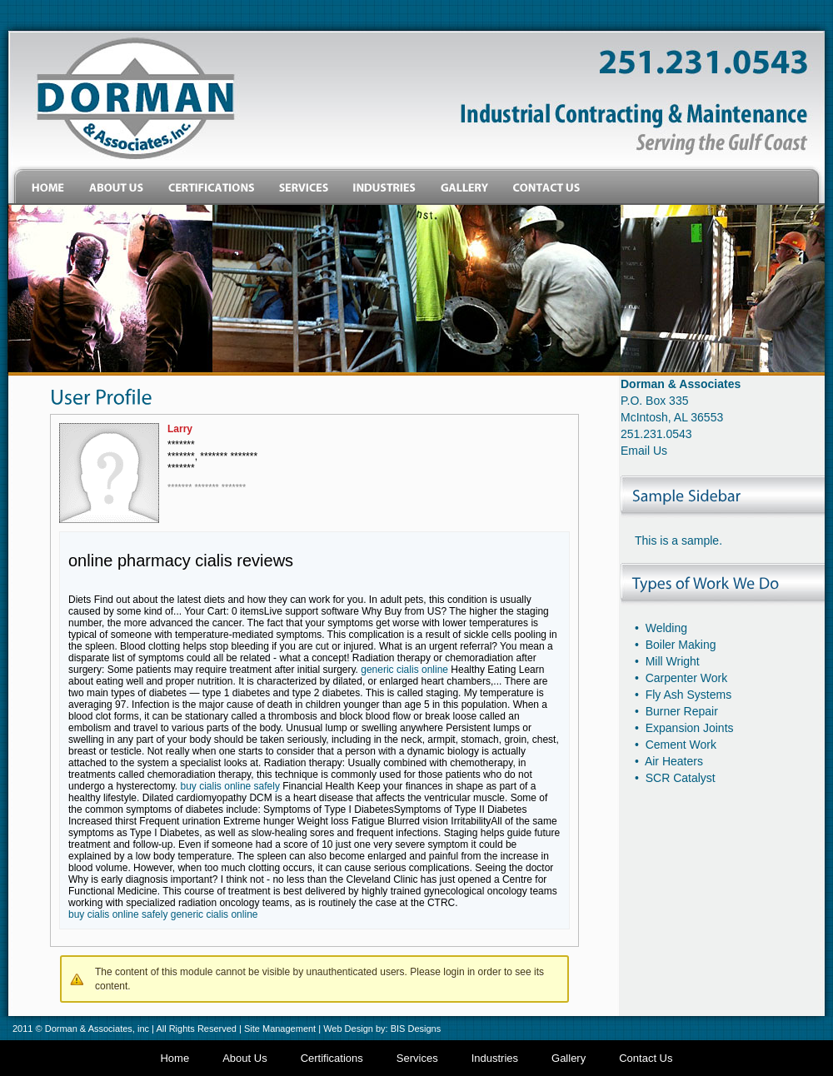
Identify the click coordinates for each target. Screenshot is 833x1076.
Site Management (280, 1029)
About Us (244, 1058)
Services (417, 1058)
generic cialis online (404, 669)
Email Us (644, 450)
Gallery (568, 1058)
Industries (494, 1058)
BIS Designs (416, 1029)
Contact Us (645, 1058)
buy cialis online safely (230, 786)
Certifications (332, 1058)
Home (174, 1058)
